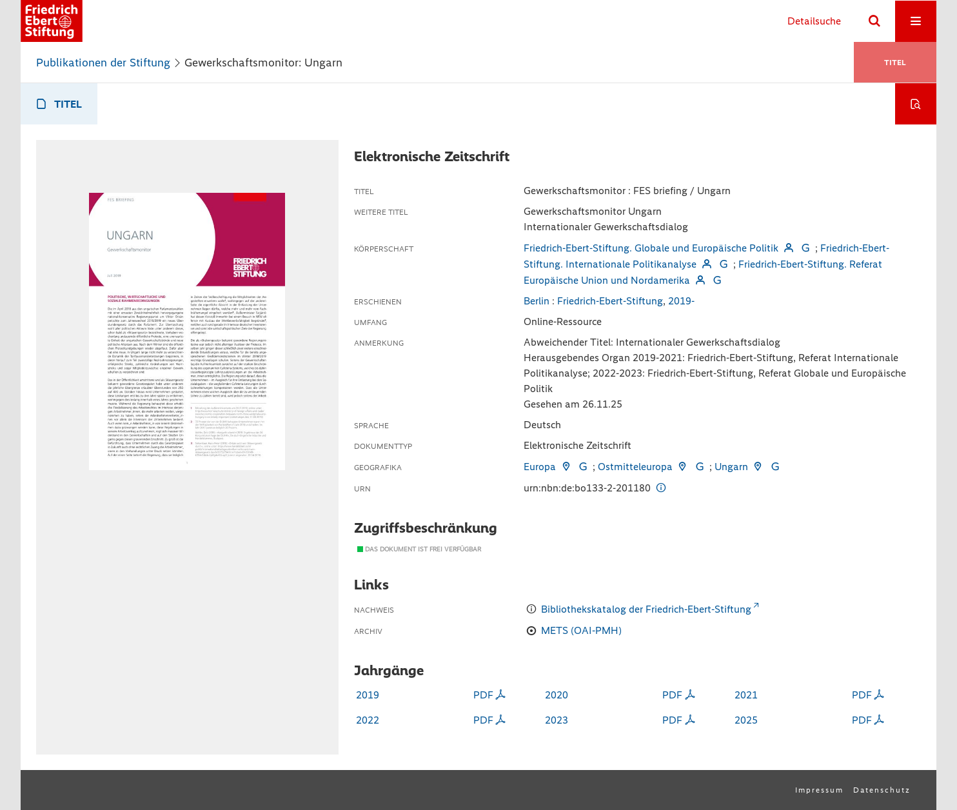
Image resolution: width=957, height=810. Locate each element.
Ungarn (731, 466)
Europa (540, 466)
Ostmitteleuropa (635, 466)
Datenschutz (882, 790)
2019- (681, 301)
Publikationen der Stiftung (103, 62)
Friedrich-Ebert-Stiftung (610, 301)
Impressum (819, 790)
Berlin (536, 301)
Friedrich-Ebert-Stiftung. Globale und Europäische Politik (651, 248)
